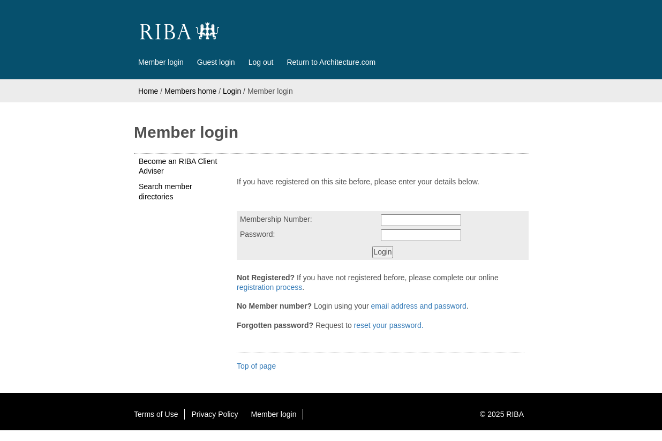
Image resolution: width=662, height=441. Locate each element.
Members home (190, 91)
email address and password (419, 306)
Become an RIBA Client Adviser (178, 166)
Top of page (256, 366)
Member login (161, 62)
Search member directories (165, 191)
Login (232, 91)
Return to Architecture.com (331, 62)
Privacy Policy (214, 414)
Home (148, 91)
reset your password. (389, 325)
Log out (261, 62)
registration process (269, 287)
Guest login (216, 62)
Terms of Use (156, 414)
